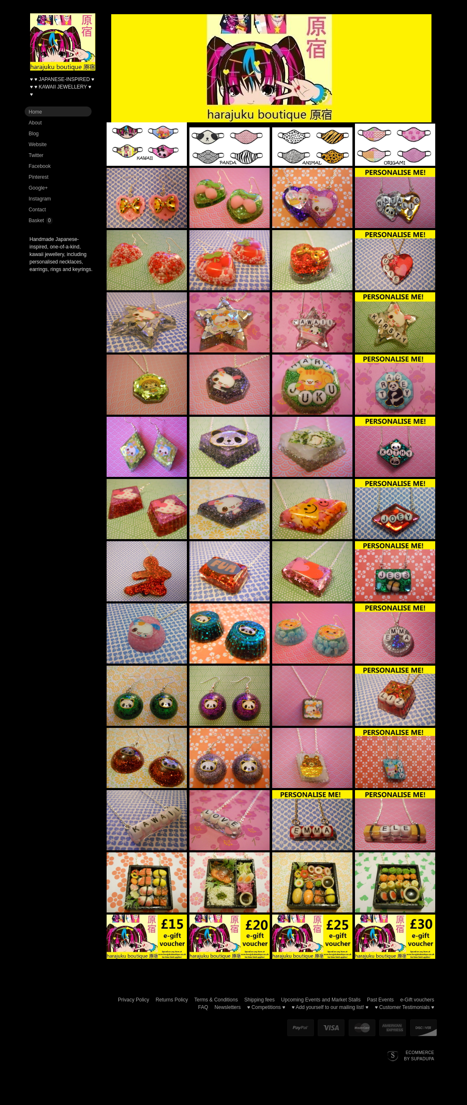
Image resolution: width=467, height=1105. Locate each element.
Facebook (40, 166)
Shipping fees (259, 1000)
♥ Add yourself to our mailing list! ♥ (329, 1007)
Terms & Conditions (216, 1000)
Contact (37, 210)
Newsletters (227, 1007)
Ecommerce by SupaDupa (419, 1055)
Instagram (40, 199)
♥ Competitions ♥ (266, 1007)
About (35, 123)
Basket (36, 220)
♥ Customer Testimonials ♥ (404, 1007)
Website (38, 144)
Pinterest (38, 177)
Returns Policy (172, 1000)
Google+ (38, 188)
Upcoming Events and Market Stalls (320, 1000)
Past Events (380, 1000)
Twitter (36, 155)
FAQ (203, 1007)
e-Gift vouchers (417, 1000)
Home (35, 112)
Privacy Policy (133, 1000)
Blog (34, 134)
